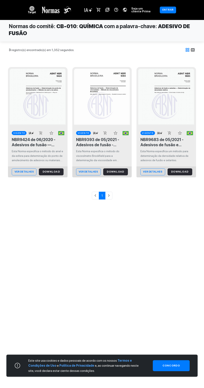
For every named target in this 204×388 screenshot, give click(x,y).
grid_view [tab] (187, 49)
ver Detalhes (24, 171)
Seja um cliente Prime (141, 10)
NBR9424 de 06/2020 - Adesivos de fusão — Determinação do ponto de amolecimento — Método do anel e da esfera (37, 142)
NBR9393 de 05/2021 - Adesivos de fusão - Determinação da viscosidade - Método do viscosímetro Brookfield (99, 142)
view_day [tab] (192, 49)
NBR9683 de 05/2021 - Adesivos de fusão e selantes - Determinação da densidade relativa (163, 142)
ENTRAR (168, 9)
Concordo (171, 365)
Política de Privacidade (76, 365)
